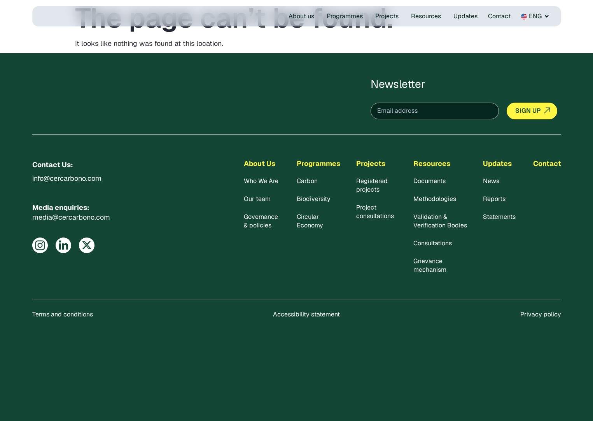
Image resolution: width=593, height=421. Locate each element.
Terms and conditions (62, 314)
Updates (497, 163)
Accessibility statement (306, 314)
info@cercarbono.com (66, 178)
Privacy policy (540, 314)
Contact (547, 163)
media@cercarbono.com (71, 217)
